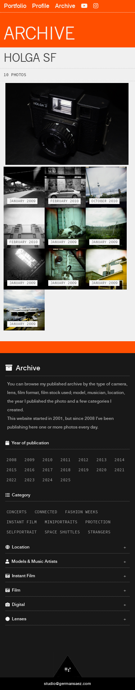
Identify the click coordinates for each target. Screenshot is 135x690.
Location (65, 547)
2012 (83, 459)
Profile (40, 6)
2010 (47, 459)
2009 (29, 459)
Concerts (16, 511)
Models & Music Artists (65, 561)
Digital (65, 604)
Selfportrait (21, 531)
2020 (101, 469)
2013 (101, 459)
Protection (98, 521)
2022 (11, 479)
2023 (29, 479)
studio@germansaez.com (67, 683)
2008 (11, 459)
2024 (47, 479)
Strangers (99, 531)
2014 (119, 459)
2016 (29, 469)
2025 (65, 479)
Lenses (65, 618)
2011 (65, 459)
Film (65, 590)
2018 (65, 469)
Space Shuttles (62, 531)
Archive (65, 6)
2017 (47, 469)
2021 (119, 469)
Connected (46, 511)
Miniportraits (61, 521)
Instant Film (21, 521)
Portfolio (15, 6)
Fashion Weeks (81, 511)
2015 (11, 469)
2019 (83, 469)
